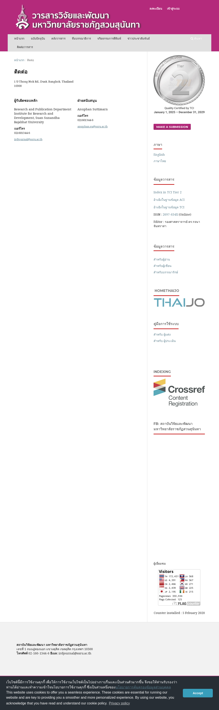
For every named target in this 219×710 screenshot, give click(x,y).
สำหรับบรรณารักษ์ (166, 272)
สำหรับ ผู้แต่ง (162, 334)
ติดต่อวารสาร (25, 47)
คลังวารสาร (58, 38)
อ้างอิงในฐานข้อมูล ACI (169, 200)
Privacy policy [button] (119, 703)
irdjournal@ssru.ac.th (28, 139)
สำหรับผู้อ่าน (162, 259)
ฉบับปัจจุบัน (38, 38)
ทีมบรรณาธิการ (81, 38)
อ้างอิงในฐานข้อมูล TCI (169, 207)
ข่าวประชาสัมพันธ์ (138, 38)
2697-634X (170, 214)
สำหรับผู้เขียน (163, 266)
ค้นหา (196, 38)
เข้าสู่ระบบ (173, 8)
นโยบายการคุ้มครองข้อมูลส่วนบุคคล (143, 687)
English (159, 154)
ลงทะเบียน (155, 8)
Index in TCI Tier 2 (168, 192)
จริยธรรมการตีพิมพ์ (109, 38)
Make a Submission (172, 127)
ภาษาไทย (160, 161)
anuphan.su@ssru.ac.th (92, 126)
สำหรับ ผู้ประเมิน (165, 341)
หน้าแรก (19, 38)
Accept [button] (198, 693)
